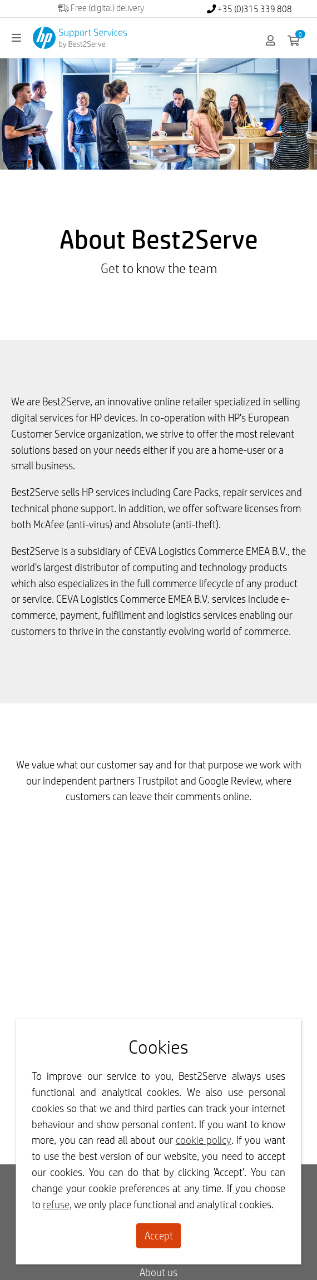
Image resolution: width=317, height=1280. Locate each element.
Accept (159, 1235)
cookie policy (203, 1140)
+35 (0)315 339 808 (249, 9)
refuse (56, 1204)
